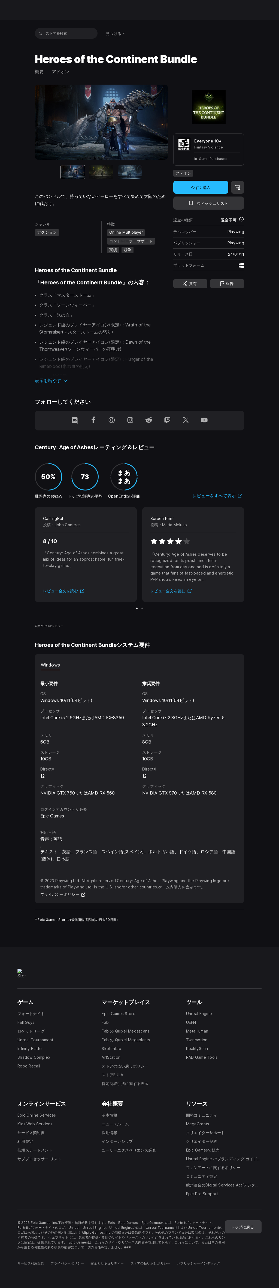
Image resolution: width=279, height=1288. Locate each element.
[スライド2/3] (101, 172)
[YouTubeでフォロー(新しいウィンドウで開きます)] (204, 420)
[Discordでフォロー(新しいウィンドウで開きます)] (74, 420)
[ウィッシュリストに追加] (208, 203)
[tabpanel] (139, 733)
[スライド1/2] (137, 608)
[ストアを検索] (40, 33)
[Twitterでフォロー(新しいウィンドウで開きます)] (186, 420)
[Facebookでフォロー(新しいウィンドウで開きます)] (93, 420)
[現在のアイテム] (72, 172)
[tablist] (139, 664)
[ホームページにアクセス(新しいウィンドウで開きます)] (112, 420)
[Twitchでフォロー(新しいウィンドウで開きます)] (167, 420)
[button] (101, 380)
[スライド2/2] (142, 608)
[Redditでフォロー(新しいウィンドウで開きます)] (149, 420)
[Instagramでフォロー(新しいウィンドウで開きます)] (130, 420)
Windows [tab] (50, 665)
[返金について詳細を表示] (241, 219)
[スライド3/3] (130, 172)
